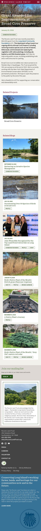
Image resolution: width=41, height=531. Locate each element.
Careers (4, 451)
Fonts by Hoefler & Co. (9, 468)
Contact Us (5, 458)
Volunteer (5, 454)
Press (3, 447)
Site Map (16, 471)
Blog (3, 12)
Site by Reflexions (25, 468)
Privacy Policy (6, 471)
